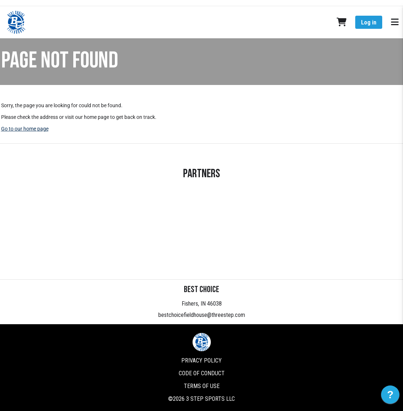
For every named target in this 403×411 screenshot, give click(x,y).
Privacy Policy (201, 360)
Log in (368, 22)
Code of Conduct (202, 373)
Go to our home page (25, 129)
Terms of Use (202, 386)
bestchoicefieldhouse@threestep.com (201, 314)
